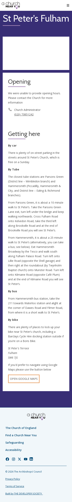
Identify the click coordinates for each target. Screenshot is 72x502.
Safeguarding (14, 442)
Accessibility (13, 450)
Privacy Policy (12, 479)
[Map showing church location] (36, 53)
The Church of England (20, 428)
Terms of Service (14, 486)
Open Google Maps (24, 379)
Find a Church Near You (21, 435)
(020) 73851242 (24, 114)
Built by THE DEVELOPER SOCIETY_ (24, 493)
